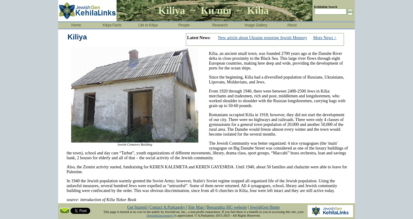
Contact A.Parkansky (167, 207)
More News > (324, 37)
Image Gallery (256, 25)
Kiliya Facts (112, 25)
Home (76, 25)
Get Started (137, 207)
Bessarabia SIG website (226, 207)
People (184, 25)
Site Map (196, 207)
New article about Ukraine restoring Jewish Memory (262, 37)
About (292, 25)
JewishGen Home (265, 207)
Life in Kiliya (148, 25)
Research (220, 25)
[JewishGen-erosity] (160, 215)
